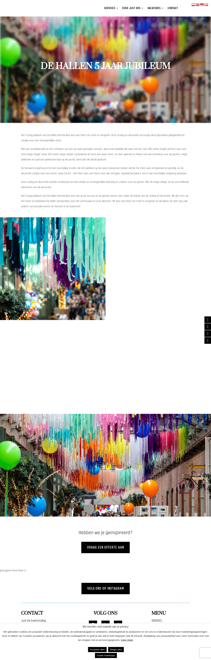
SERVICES (109, 8)
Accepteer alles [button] (97, 649)
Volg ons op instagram (105, 589)
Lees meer (127, 640)
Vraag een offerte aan (105, 548)
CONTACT (173, 8)
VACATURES (154, 8)
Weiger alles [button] (116, 649)
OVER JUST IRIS (131, 8)
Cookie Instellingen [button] (106, 655)
